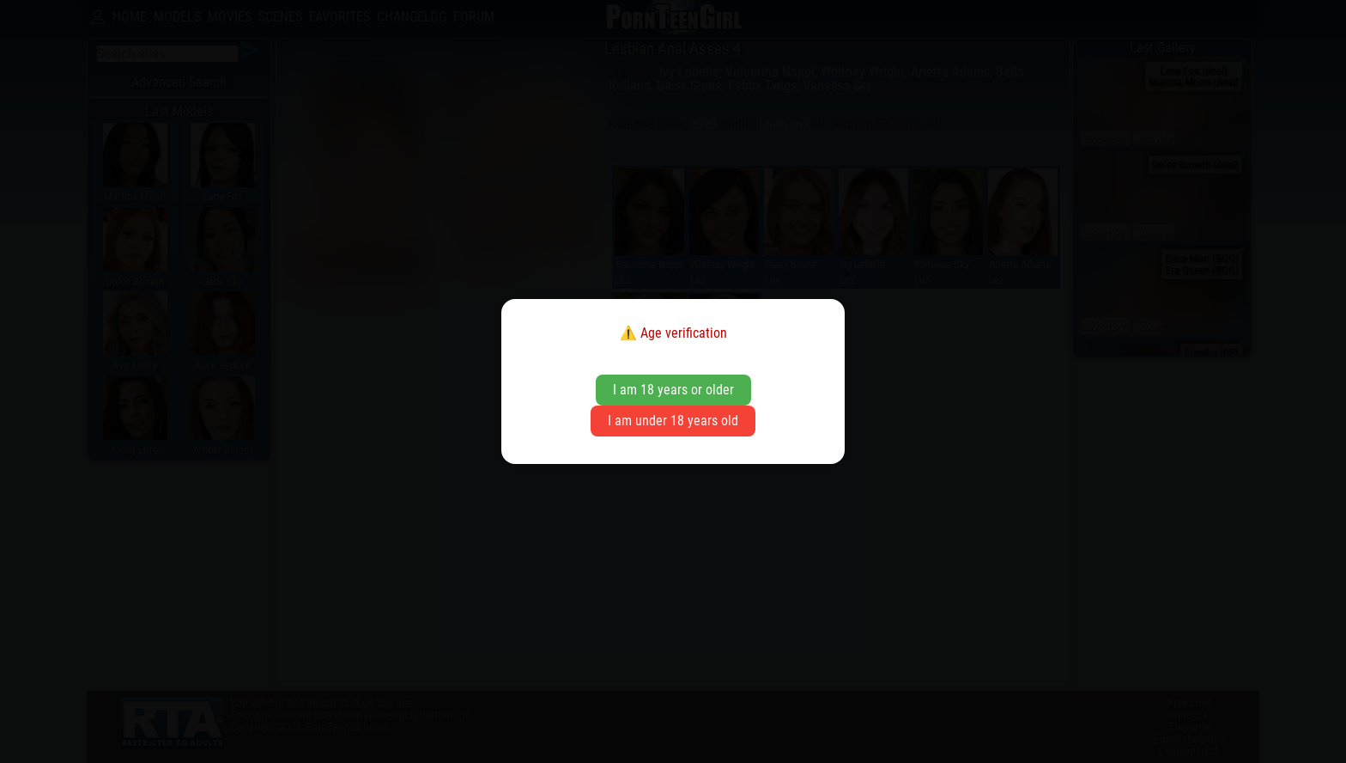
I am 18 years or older (673, 390)
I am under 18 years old (673, 420)
